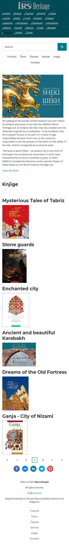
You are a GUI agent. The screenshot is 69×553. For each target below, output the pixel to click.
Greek (41, 27)
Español (38, 18)
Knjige (56, 56)
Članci (23, 56)
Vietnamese (52, 23)
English (6, 13)
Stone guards (18, 244)
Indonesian (37, 23)
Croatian (7, 32)
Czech (27, 18)
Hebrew (30, 27)
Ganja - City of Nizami (27, 416)
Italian (53, 13)
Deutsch (41, 13)
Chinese (50, 18)
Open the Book (10, 170)
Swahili (19, 32)
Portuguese (22, 23)
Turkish (6, 18)
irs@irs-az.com (34, 493)
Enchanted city (20, 289)
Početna (11, 56)
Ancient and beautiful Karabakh (28, 335)
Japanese (8, 23)
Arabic (17, 18)
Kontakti (35, 62)
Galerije (46, 56)
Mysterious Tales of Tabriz (33, 200)
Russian (18, 13)
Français (30, 13)
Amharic (7, 27)
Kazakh (18, 27)
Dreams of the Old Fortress (34, 372)
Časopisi (34, 56)
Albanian (52, 27)
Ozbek (30, 32)
